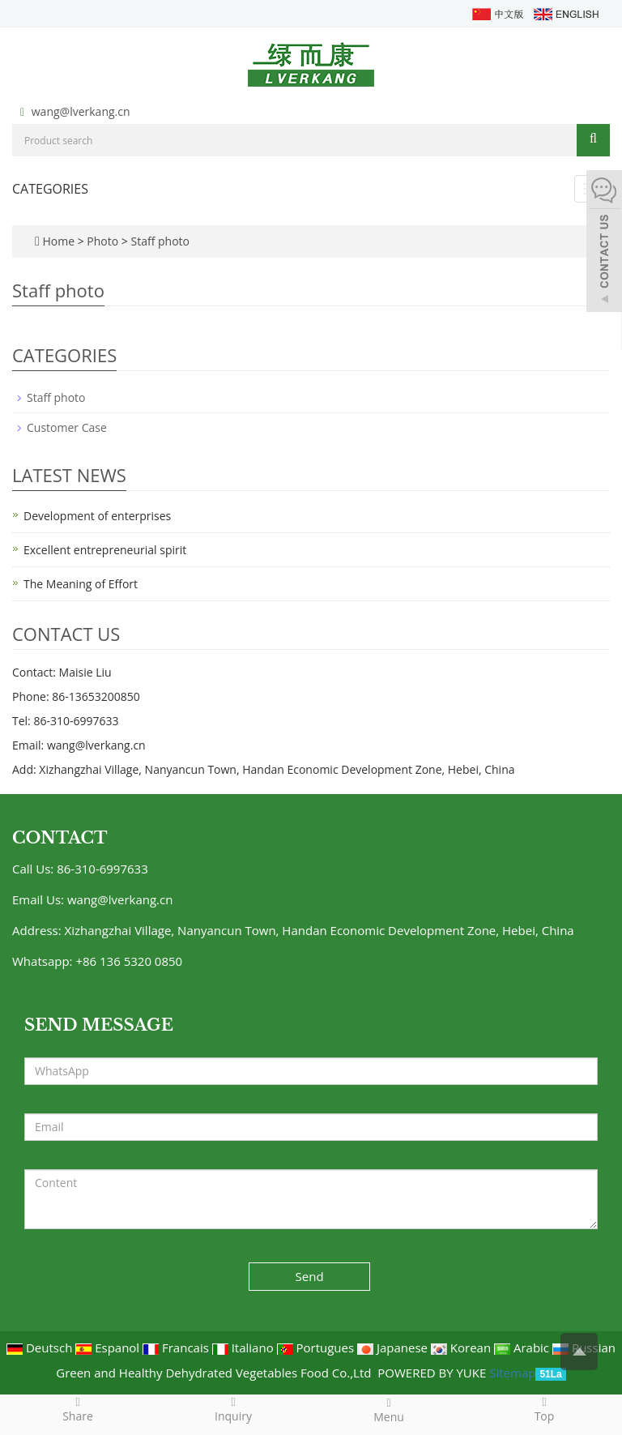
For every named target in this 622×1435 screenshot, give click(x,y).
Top (544, 1409)
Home (58, 241)
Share (78, 1409)
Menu (389, 1409)
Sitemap (512, 1373)
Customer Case (67, 427)
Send (310, 1276)
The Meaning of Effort (80, 584)
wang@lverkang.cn (81, 111)
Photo (104, 241)
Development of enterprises (97, 515)
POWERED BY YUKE (433, 1373)
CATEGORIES (50, 189)
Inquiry (233, 1409)
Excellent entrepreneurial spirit (104, 549)
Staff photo (159, 241)
